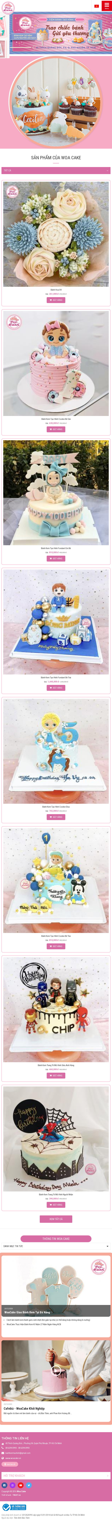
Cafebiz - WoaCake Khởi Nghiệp (24, 1408)
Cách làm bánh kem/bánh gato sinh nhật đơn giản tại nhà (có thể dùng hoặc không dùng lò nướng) (48, 1320)
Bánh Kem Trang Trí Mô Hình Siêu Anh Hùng (56, 1065)
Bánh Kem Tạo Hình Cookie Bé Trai (56, 936)
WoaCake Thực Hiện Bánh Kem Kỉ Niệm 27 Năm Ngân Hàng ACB (34, 1324)
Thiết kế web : (6, 1495)
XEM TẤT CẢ (56, 1219)
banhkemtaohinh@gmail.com (17, 1453)
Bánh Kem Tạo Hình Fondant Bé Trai (56, 677)
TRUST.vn (17, 1495)
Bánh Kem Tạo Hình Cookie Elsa (56, 806)
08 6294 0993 (11, 1448)
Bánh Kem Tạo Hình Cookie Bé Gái (56, 419)
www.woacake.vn (13, 1458)
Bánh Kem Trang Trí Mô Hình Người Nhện (56, 1194)
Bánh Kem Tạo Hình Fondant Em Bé (56, 548)
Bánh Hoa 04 (56, 289)
